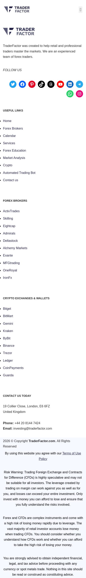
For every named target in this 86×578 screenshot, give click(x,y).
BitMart (8, 316)
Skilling (8, 218)
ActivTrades (11, 211)
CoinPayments (13, 368)
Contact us (10, 180)
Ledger (8, 360)
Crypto (7, 165)
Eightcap (9, 226)
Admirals (9, 233)
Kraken (8, 331)
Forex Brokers (13, 128)
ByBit (6, 338)
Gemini (8, 323)
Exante (8, 255)
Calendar (9, 135)
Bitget (7, 308)
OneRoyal (10, 270)
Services (9, 143)
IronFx (7, 277)
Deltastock (10, 240)
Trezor (7, 353)
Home (7, 121)
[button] (80, 9)
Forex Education (14, 150)
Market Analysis (14, 158)
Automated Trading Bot (19, 172)
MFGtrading (11, 263)
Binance (8, 345)
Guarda (8, 375)
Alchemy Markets (15, 248)
